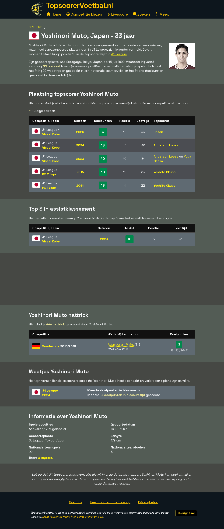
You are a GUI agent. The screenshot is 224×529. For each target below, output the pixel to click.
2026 (80, 132)
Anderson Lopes (166, 145)
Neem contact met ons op (110, 502)
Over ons (75, 502)
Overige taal (186, 513)
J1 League (119, 54)
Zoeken (141, 14)
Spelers (36, 27)
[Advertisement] (112, 279)
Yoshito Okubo (165, 172)
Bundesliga (59, 346)
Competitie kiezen (84, 14)
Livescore (117, 14)
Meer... (162, 14)
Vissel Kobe (51, 134)
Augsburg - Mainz (121, 344)
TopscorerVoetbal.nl (79, 5)
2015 (80, 172)
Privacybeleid (148, 502)
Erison (158, 132)
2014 (80, 185)
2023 (80, 159)
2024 (80, 145)
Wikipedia (45, 458)
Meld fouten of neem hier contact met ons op (72, 516)
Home (54, 14)
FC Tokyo (49, 174)
